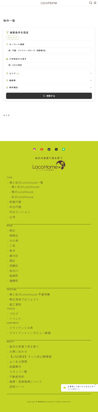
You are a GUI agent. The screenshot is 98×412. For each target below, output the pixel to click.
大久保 (13, 240)
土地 (12, 217)
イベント (15, 318)
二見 (12, 245)
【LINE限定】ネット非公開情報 (30, 356)
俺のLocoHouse (23, 192)
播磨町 (13, 280)
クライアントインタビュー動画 (30, 333)
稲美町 (13, 275)
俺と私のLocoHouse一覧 (26, 182)
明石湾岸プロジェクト (24, 299)
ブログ (13, 313)
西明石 (13, 235)
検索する (49, 95)
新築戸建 (15, 202)
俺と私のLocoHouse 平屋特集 (29, 294)
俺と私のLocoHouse (26, 187)
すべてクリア (12, 37)
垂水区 (13, 255)
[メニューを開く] (95, 3)
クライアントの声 (21, 328)
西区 (12, 260)
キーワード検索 (16, 44)
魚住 (12, 250)
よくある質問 (18, 361)
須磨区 (13, 265)
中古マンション (19, 212)
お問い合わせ (18, 351)
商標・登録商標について (25, 381)
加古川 (13, 270)
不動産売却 (16, 376)
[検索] (91, 3)
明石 (12, 230)
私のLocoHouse (23, 197)
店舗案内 (15, 366)
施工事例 (15, 304)
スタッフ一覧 (18, 371)
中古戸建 (15, 207)
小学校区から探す (18, 58)
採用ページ (16, 386)
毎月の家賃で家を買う (24, 346)
